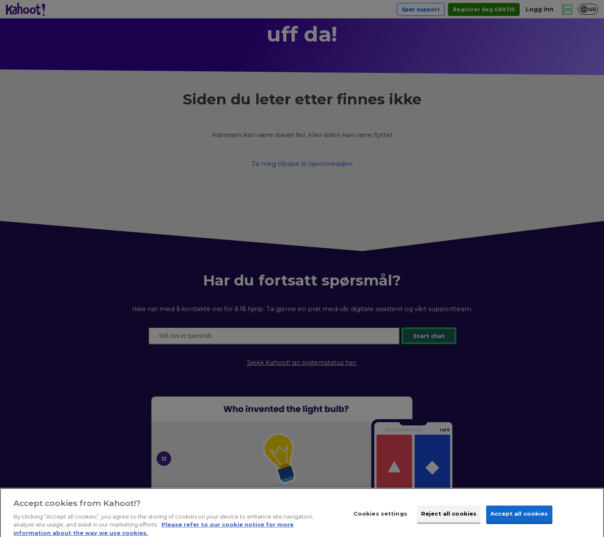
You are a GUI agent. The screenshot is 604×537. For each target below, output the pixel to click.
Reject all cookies (448, 519)
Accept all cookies (519, 519)
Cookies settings (380, 519)
